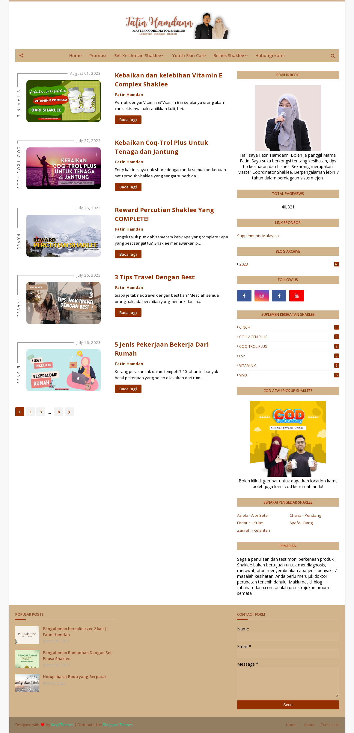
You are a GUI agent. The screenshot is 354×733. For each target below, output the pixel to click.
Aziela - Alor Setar (253, 515)
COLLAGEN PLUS (289, 336)
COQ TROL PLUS (289, 346)
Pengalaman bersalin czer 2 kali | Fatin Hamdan (75, 631)
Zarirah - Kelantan (253, 530)
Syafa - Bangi (302, 522)
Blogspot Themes (118, 724)
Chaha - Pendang (305, 515)
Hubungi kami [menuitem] (270, 55)
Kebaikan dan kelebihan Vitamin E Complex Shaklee (168, 79)
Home (291, 724)
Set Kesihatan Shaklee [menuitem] (137, 55)
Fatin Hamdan (129, 94)
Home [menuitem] (75, 55)
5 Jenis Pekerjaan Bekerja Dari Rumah (162, 348)
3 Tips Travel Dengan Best (155, 277)
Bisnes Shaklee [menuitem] (228, 55)
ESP (289, 356)
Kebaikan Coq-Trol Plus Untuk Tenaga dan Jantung (161, 147)
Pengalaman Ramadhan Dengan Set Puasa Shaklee (77, 655)
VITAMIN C (289, 365)
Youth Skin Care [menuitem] (189, 55)
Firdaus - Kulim (250, 522)
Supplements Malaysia (258, 235)
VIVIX (289, 375)
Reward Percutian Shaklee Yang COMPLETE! (164, 214)
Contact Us (329, 724)
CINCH (289, 327)
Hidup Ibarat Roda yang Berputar (74, 676)
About (309, 724)
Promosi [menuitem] (97, 55)
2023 (289, 264)
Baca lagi (128, 119)
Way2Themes (62, 724)
